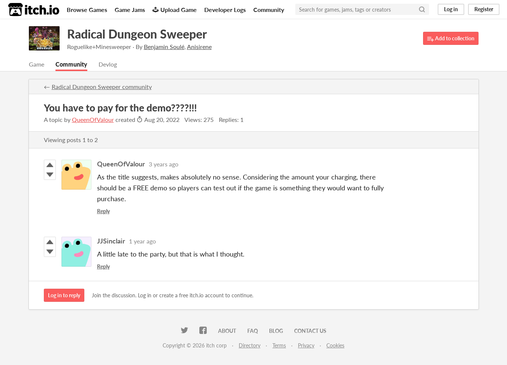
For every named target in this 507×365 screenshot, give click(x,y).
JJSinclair (111, 241)
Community (268, 9)
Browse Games (87, 9)
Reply (103, 211)
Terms (279, 345)
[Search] (422, 9)
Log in (451, 9)
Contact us (310, 331)
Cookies (335, 345)
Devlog (108, 64)
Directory (249, 345)
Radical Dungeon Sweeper (137, 34)
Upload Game (175, 9)
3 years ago (163, 164)
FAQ (252, 331)
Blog (276, 331)
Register (483, 9)
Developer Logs (225, 9)
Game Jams (130, 9)
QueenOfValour (93, 119)
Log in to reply (64, 295)
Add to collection (450, 38)
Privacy (306, 345)
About (227, 331)
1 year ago (142, 241)
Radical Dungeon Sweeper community (102, 86)
